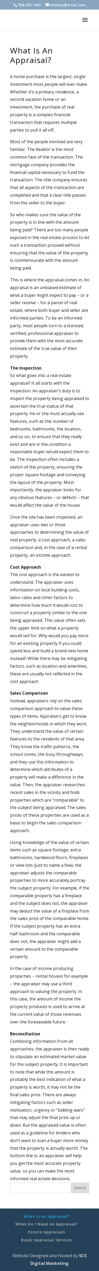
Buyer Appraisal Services (46, 1239)
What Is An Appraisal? (46, 1216)
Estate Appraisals (46, 1231)
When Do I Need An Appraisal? (46, 1224)
